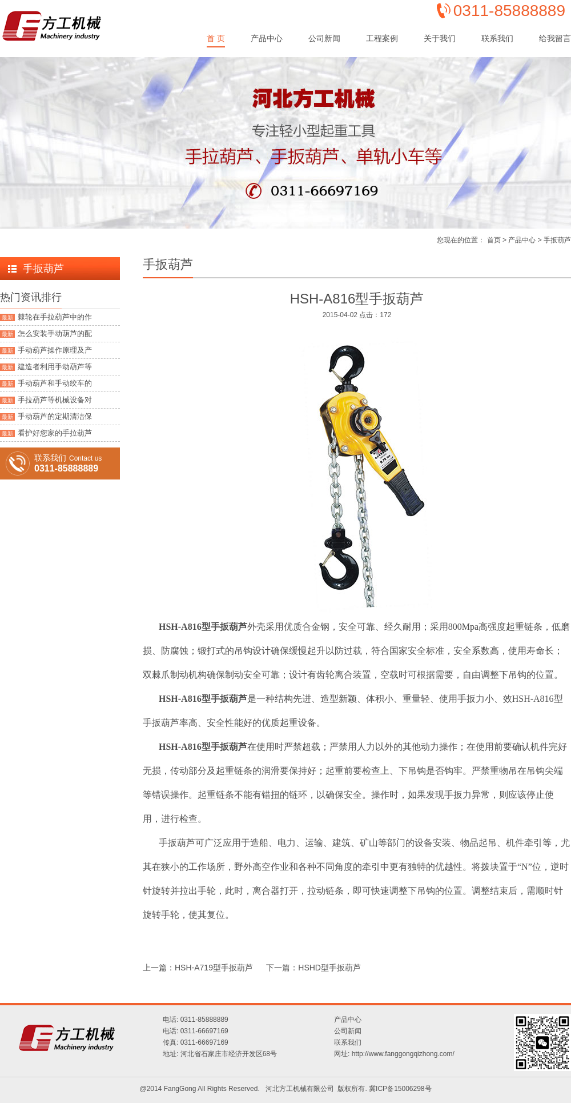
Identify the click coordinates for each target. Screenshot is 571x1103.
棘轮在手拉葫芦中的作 (46, 317)
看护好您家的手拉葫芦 (46, 433)
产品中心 (267, 38)
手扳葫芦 (557, 240)
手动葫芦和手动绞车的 (46, 383)
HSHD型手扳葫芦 (329, 967)
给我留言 (555, 38)
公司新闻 (324, 38)
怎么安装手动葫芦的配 (46, 333)
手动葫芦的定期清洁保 (46, 416)
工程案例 (382, 38)
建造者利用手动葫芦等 (46, 366)
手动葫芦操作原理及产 (46, 350)
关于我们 (440, 38)
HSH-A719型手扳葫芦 (214, 967)
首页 (494, 240)
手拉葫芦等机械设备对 (46, 399)
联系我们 (497, 38)
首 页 (216, 38)
